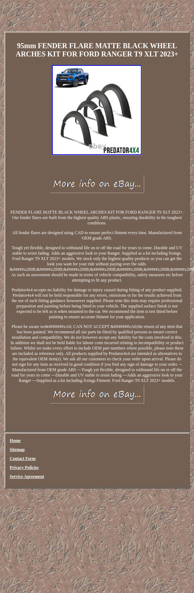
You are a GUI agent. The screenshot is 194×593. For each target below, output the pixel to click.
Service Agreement (27, 476)
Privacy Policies (24, 467)
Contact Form (23, 458)
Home (15, 440)
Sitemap (17, 449)
